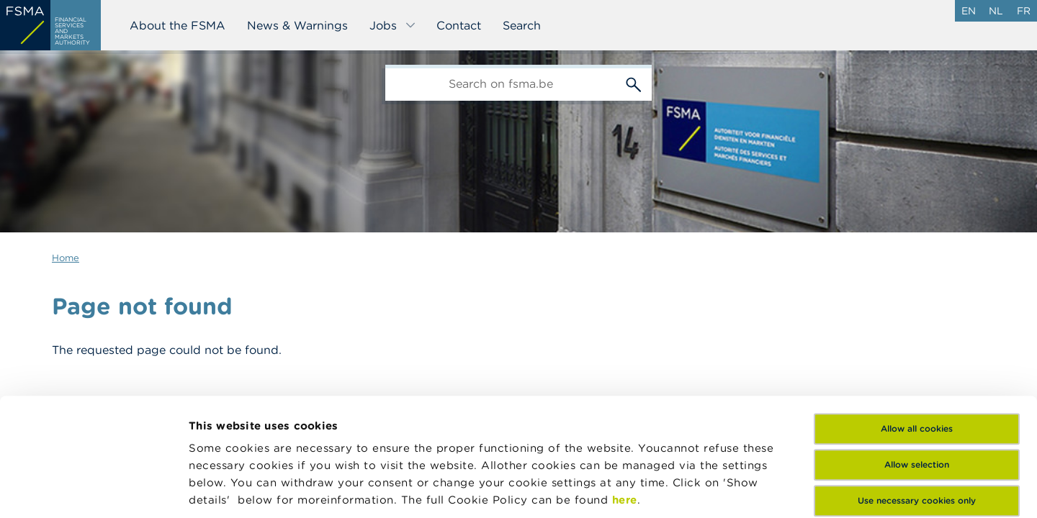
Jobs (392, 25)
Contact (458, 25)
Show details (225, 489)
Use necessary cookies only (917, 378)
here (624, 378)
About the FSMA (177, 25)
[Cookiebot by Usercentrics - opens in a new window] (93, 490)
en (968, 10)
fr (1024, 10)
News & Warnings (297, 25)
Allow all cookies (917, 306)
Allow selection (916, 342)
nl (996, 10)
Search (522, 25)
